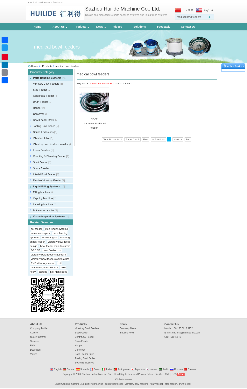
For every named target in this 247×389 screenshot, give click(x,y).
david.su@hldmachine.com (186, 332)
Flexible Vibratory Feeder (49, 180)
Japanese (140, 369)
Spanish (84, 369)
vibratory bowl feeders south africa (50, 258)
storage (43, 271)
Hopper (39, 107)
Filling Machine (43, 192)
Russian (178, 369)
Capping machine (70, 384)
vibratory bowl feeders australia (48, 254)
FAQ (32, 345)
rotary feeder (156, 384)
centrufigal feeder (114, 384)
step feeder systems (56, 228)
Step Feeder (42, 89)
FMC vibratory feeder (43, 263)
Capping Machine (44, 198)
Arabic (166, 369)
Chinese (192, 369)
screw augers (49, 237)
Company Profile (38, 328)
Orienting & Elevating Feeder (51, 156)
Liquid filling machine (92, 384)
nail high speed (58, 271)
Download (35, 349)
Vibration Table (43, 138)
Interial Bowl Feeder (46, 174)
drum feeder (185, 384)
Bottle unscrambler (45, 210)
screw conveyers (40, 233)
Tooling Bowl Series (46, 126)
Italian (109, 369)
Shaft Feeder (42, 162)
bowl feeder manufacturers (55, 246)
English (57, 369)
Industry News (127, 332)
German (71, 369)
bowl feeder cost (52, 250)
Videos (117, 26)
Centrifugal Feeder (45, 95)
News (101, 26)
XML (167, 374)
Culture (34, 332)
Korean (154, 369)
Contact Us (188, 26)
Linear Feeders (43, 150)
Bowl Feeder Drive (45, 119)
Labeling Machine (44, 204)
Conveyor (40, 113)
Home (37, 26)
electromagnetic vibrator (44, 267)
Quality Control (38, 337)
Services (34, 341)
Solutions (139, 26)
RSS (174, 374)
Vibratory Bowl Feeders (48, 83)
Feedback (163, 26)
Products (81, 26)
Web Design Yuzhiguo (123, 379)
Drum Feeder (42, 101)
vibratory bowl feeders (136, 384)
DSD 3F (35, 250)
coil (60, 263)
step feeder (171, 384)
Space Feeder (43, 168)
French (97, 369)
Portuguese (123, 369)
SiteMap (159, 374)
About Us (60, 26)
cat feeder (36, 228)
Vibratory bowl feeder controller (52, 144)
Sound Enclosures (45, 132)
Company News (128, 328)
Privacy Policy (145, 374)
